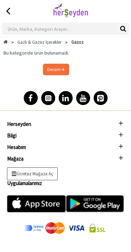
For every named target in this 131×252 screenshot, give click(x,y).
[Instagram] (48, 98)
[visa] (76, 228)
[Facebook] (31, 98)
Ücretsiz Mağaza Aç (35, 174)
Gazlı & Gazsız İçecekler (39, 42)
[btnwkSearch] (123, 28)
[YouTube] (83, 98)
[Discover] (33, 228)
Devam (53, 69)
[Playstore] (95, 203)
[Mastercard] (55, 228)
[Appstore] (36, 203)
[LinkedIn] (66, 98)
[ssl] (97, 228)
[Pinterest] (101, 98)
